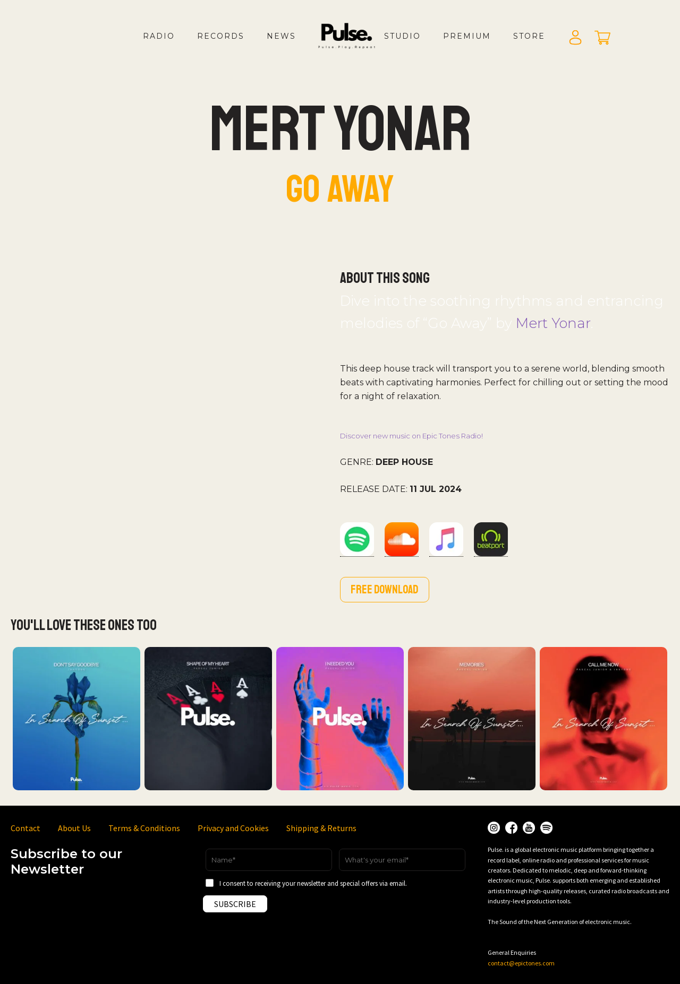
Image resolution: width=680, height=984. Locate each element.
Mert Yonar (553, 323)
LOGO (355, 47)
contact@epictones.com (521, 963)
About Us (74, 828)
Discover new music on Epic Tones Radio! (411, 435)
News (281, 36)
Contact (25, 828)
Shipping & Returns (321, 828)
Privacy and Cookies (233, 828)
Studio (402, 36)
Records (220, 36)
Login (575, 38)
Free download (385, 589)
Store (529, 36)
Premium (467, 36)
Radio (159, 36)
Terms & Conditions (144, 828)
